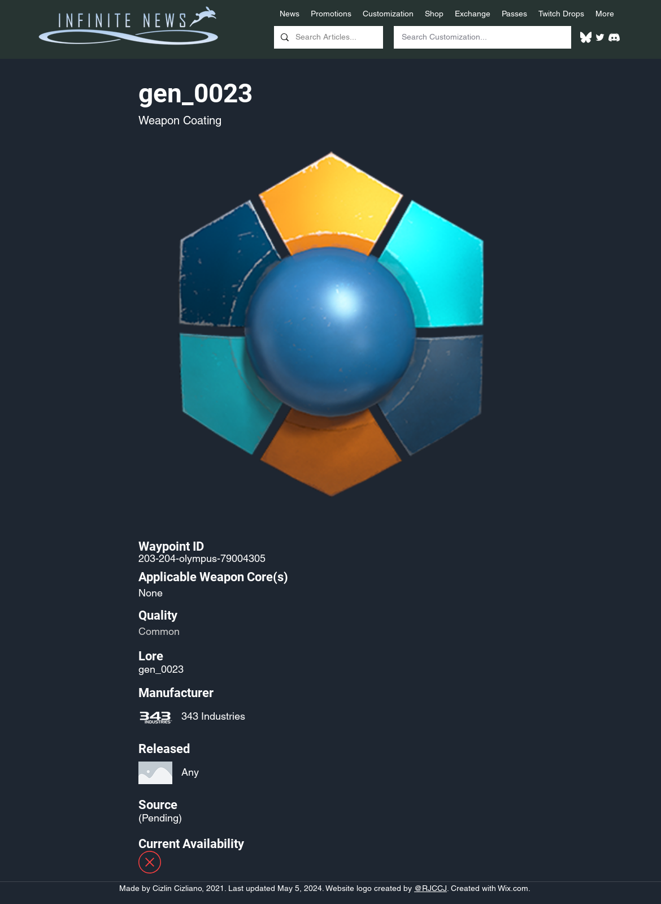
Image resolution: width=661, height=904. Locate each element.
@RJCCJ (430, 888)
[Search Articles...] (327, 37)
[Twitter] (600, 37)
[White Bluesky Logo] (586, 37)
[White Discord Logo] (614, 37)
